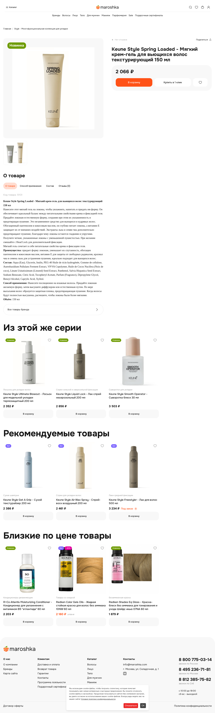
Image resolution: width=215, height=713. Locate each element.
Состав (50, 186)
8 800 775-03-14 (195, 659)
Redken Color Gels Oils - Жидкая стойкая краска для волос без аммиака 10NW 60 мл (81, 605)
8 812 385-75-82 (195, 679)
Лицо (75, 15)
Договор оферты (13, 705)
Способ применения (30, 186)
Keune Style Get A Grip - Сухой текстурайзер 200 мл (22, 501)
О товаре (10, 186)
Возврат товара (47, 669)
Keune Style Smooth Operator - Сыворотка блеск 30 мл (128, 395)
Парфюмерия (119, 15)
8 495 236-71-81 (195, 669)
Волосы (66, 15)
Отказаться (131, 705)
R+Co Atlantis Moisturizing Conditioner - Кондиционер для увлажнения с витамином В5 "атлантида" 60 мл (27, 605)
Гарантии (43, 673)
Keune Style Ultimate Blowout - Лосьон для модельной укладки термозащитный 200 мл (27, 397)
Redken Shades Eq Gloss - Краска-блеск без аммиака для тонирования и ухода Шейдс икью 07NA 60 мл (133, 605)
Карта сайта (10, 673)
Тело (82, 15)
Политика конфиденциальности (193, 705)
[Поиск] (190, 7)
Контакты (43, 677)
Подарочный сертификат (52, 686)
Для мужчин (93, 15)
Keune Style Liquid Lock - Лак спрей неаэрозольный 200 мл (78, 395)
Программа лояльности (52, 682)
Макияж (106, 15)
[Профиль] (208, 7)
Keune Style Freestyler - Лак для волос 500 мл (133, 501)
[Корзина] (202, 7)
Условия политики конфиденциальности (98, 699)
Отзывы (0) (64, 186)
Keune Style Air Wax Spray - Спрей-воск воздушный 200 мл (78, 501)
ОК (143, 705)
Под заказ (127, 508)
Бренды (56, 15)
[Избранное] (196, 7)
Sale (131, 15)
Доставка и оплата (49, 664)
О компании (10, 664)
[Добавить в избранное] (200, 82)
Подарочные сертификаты (149, 15)
